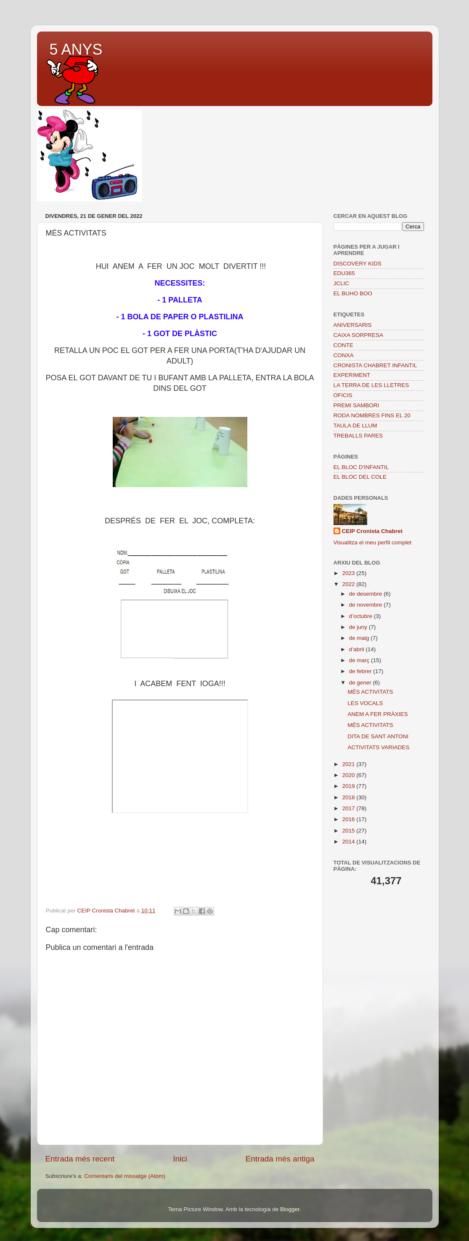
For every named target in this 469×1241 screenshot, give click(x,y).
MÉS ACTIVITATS (370, 692)
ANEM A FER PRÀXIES (377, 714)
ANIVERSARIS (353, 325)
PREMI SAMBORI (356, 405)
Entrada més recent (80, 1158)
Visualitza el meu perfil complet (373, 542)
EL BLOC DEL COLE (360, 477)
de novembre (366, 605)
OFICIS (343, 395)
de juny (359, 627)
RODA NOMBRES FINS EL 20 (372, 415)
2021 (349, 764)
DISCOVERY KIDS (358, 263)
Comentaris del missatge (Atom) (124, 1176)
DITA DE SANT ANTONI (377, 736)
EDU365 (344, 273)
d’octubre (361, 616)
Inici (180, 1158)
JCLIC (342, 283)
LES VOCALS (365, 703)
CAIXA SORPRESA (359, 335)
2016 (349, 819)
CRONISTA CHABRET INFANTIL (375, 365)
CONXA (344, 355)
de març (360, 660)
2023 (349, 573)
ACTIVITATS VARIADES (378, 747)
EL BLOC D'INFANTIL (361, 467)
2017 (349, 808)
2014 (349, 841)
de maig (360, 638)
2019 (349, 786)
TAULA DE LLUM (355, 425)
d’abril (357, 649)
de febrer (361, 671)
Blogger (289, 1209)
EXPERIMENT (352, 375)
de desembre (366, 594)
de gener (361, 682)
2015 (349, 830)
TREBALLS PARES (358, 435)
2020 (349, 775)
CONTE (343, 345)
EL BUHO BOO (353, 293)
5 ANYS (76, 49)
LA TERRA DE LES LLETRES (371, 385)
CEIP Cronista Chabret (372, 531)
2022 (349, 584)
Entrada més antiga (280, 1158)
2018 (349, 797)
